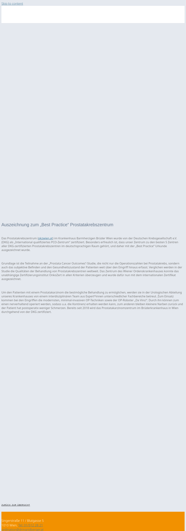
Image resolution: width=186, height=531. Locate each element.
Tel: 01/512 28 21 (30, 525)
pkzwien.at (45, 238)
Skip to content (12, 3)
